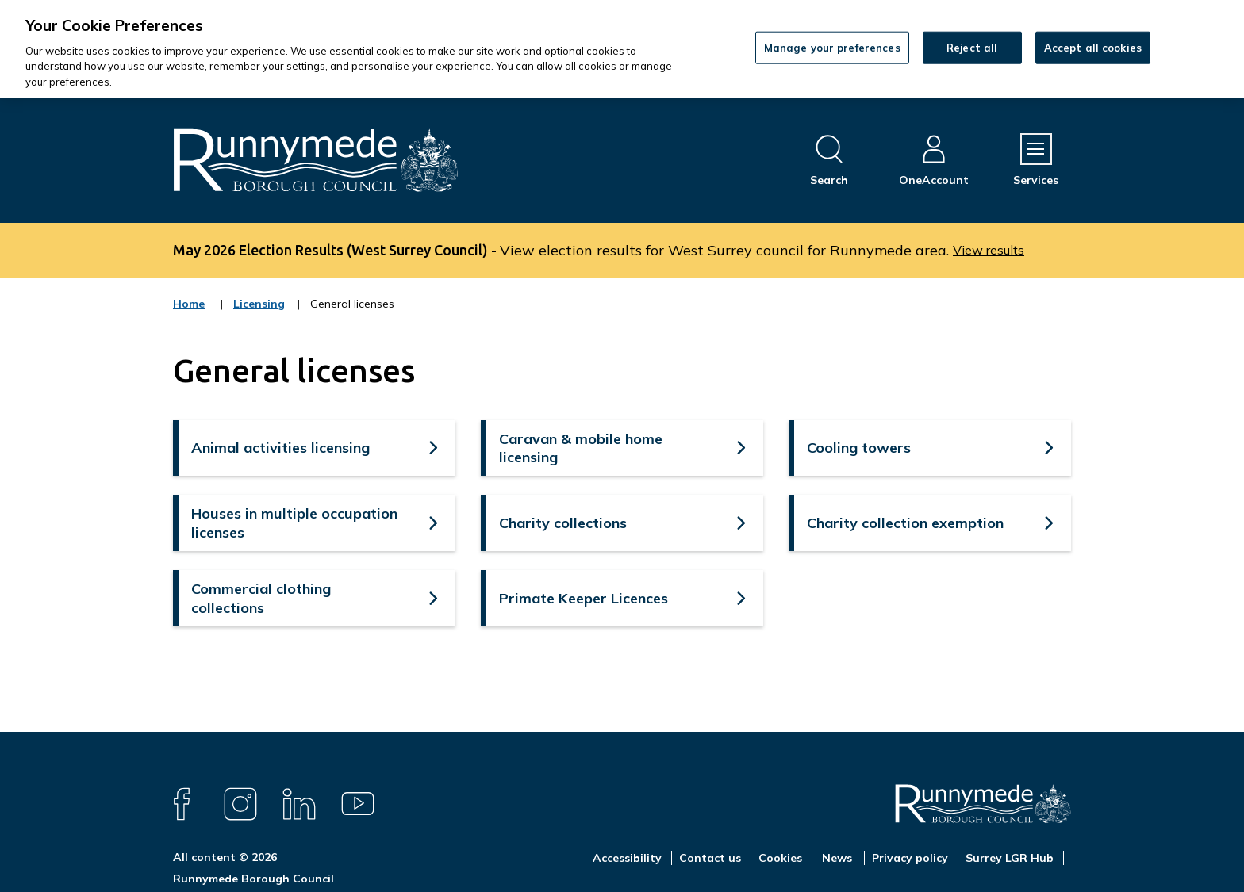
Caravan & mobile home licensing (580, 448)
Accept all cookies (1093, 46)
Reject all (971, 46)
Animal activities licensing (280, 447)
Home (189, 304)
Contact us (710, 858)
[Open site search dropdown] (829, 160)
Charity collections (563, 523)
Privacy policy (910, 858)
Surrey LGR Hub (1010, 858)
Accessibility (627, 858)
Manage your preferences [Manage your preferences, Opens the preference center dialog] (832, 46)
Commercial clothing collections (261, 598)
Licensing (259, 314)
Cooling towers (859, 447)
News (837, 858)
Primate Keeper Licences (583, 598)
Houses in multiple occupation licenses (294, 522)
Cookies (780, 858)
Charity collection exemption (905, 523)
